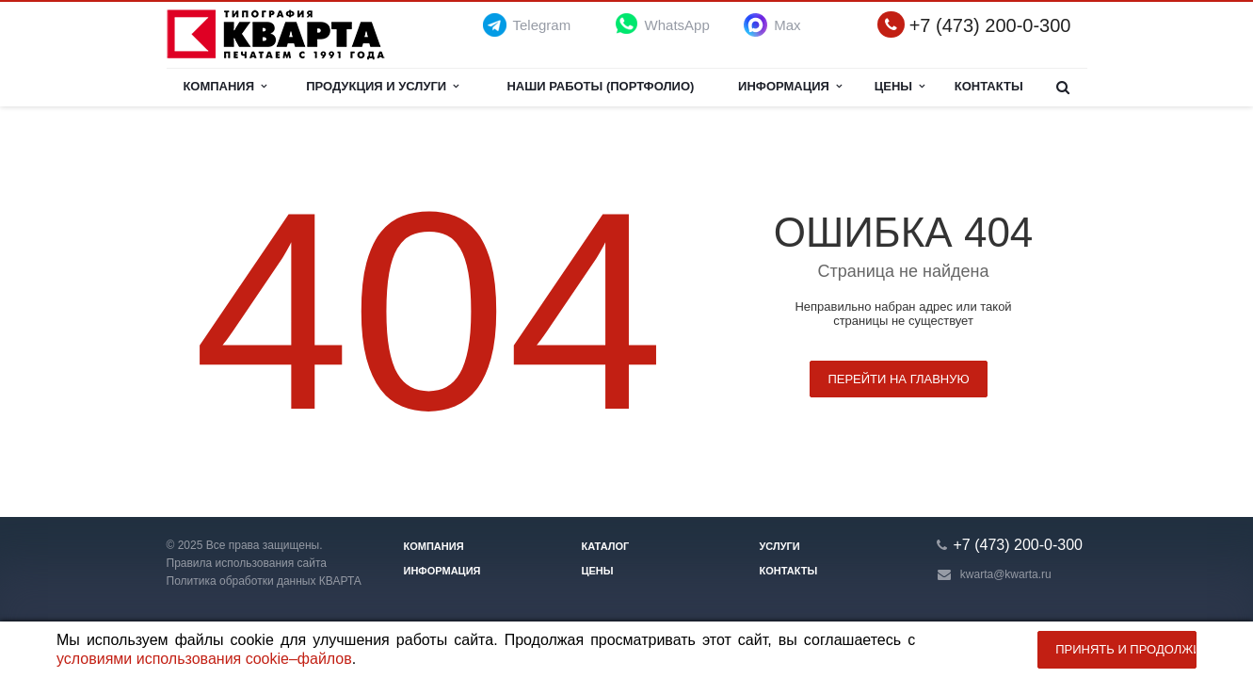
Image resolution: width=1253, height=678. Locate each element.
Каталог (606, 546)
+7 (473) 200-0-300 (990, 26)
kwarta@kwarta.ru (1006, 574)
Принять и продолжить (1126, 649)
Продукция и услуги (382, 86)
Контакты (989, 86)
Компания (224, 86)
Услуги (780, 546)
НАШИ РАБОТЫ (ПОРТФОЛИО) (600, 86)
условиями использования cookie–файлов (204, 659)
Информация (790, 86)
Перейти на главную (898, 379)
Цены (900, 86)
